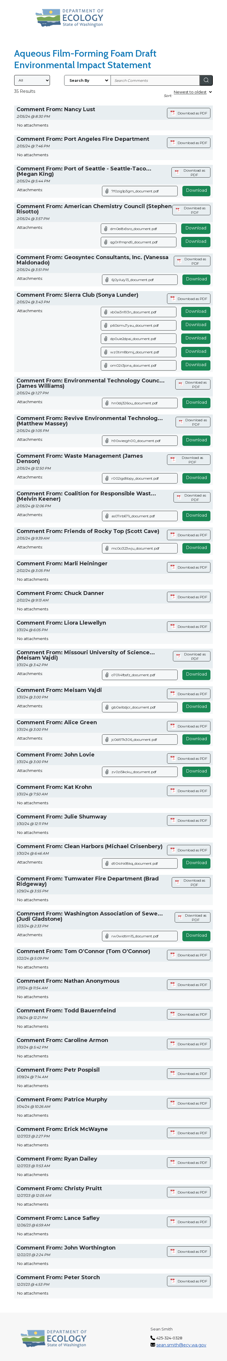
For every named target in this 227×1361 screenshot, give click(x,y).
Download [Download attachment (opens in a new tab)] (196, 190)
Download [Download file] (195, 228)
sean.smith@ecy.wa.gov (181, 1345)
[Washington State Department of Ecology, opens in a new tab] (69, 18)
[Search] (206, 80)
